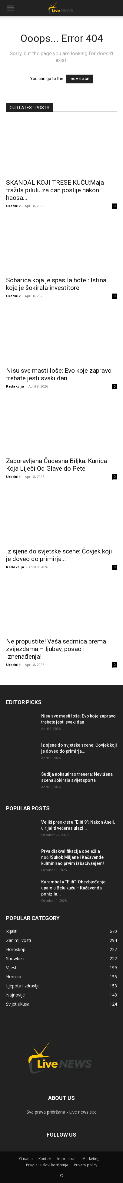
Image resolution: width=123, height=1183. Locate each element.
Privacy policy (85, 1165)
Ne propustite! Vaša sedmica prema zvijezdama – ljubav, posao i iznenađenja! (56, 649)
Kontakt (45, 1158)
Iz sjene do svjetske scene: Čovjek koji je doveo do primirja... (59, 555)
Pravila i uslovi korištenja (47, 1165)
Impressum (67, 1158)
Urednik (13, 205)
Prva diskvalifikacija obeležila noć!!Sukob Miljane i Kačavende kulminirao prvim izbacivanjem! (72, 857)
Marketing (90, 1158)
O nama (26, 1158)
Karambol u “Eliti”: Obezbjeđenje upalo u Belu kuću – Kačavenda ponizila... (73, 887)
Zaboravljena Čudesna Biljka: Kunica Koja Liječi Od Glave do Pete (56, 464)
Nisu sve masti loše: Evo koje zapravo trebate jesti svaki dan (58, 374)
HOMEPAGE (80, 79)
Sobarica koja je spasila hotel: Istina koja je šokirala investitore (56, 284)
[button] (10, 8)
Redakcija (15, 386)
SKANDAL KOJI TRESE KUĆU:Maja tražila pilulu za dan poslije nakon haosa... (55, 190)
